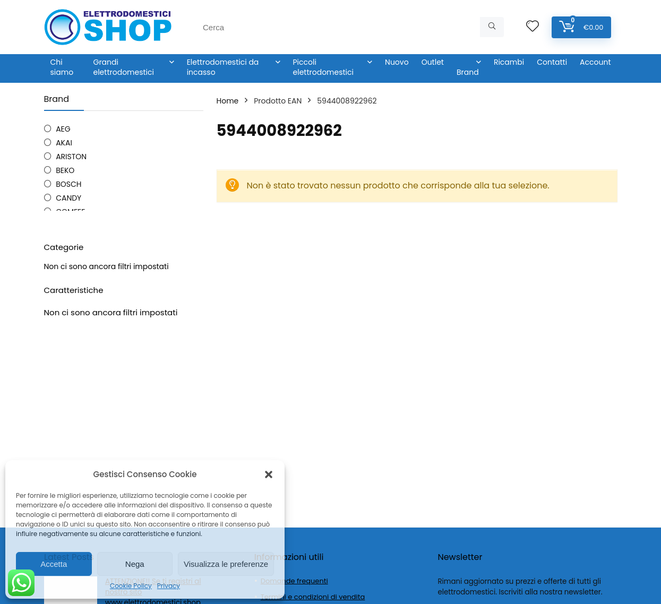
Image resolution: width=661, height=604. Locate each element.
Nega (134, 563)
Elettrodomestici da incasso (223, 67)
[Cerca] (492, 27)
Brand (468, 72)
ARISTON (71, 156)
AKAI (64, 142)
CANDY (68, 198)
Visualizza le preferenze (226, 563)
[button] (268, 474)
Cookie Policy (131, 585)
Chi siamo (62, 67)
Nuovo (397, 62)
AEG (63, 129)
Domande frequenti (294, 581)
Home (228, 101)
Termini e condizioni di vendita (313, 597)
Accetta (53, 563)
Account (595, 62)
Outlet (433, 62)
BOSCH (68, 184)
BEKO (65, 170)
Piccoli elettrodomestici (323, 67)
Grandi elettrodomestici (123, 67)
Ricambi (509, 62)
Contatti (552, 62)
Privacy (168, 585)
